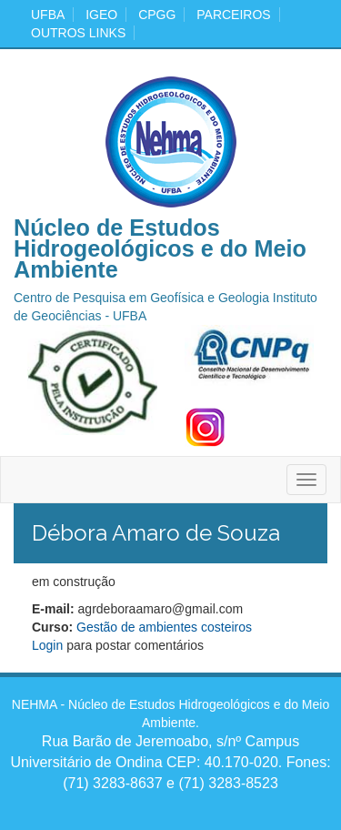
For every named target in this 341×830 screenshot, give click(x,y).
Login (47, 645)
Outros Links (78, 32)
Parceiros (233, 14)
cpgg (157, 14)
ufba (48, 14)
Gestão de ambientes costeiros (164, 627)
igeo (101, 14)
